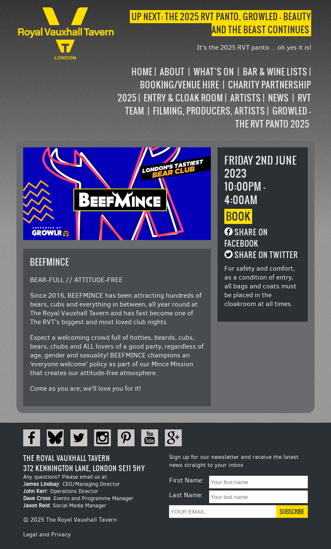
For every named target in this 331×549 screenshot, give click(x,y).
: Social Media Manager (64, 505)
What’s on (214, 71)
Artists (245, 97)
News (278, 97)
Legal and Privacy (47, 534)
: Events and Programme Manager (78, 498)
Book (238, 216)
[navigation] (213, 98)
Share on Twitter (266, 255)
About (172, 71)
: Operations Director (60, 491)
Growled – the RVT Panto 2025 (273, 117)
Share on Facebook (246, 238)
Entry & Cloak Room (183, 97)
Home (142, 71)
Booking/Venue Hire (179, 84)
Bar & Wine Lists (275, 71)
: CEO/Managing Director (71, 484)
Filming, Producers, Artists (209, 110)
